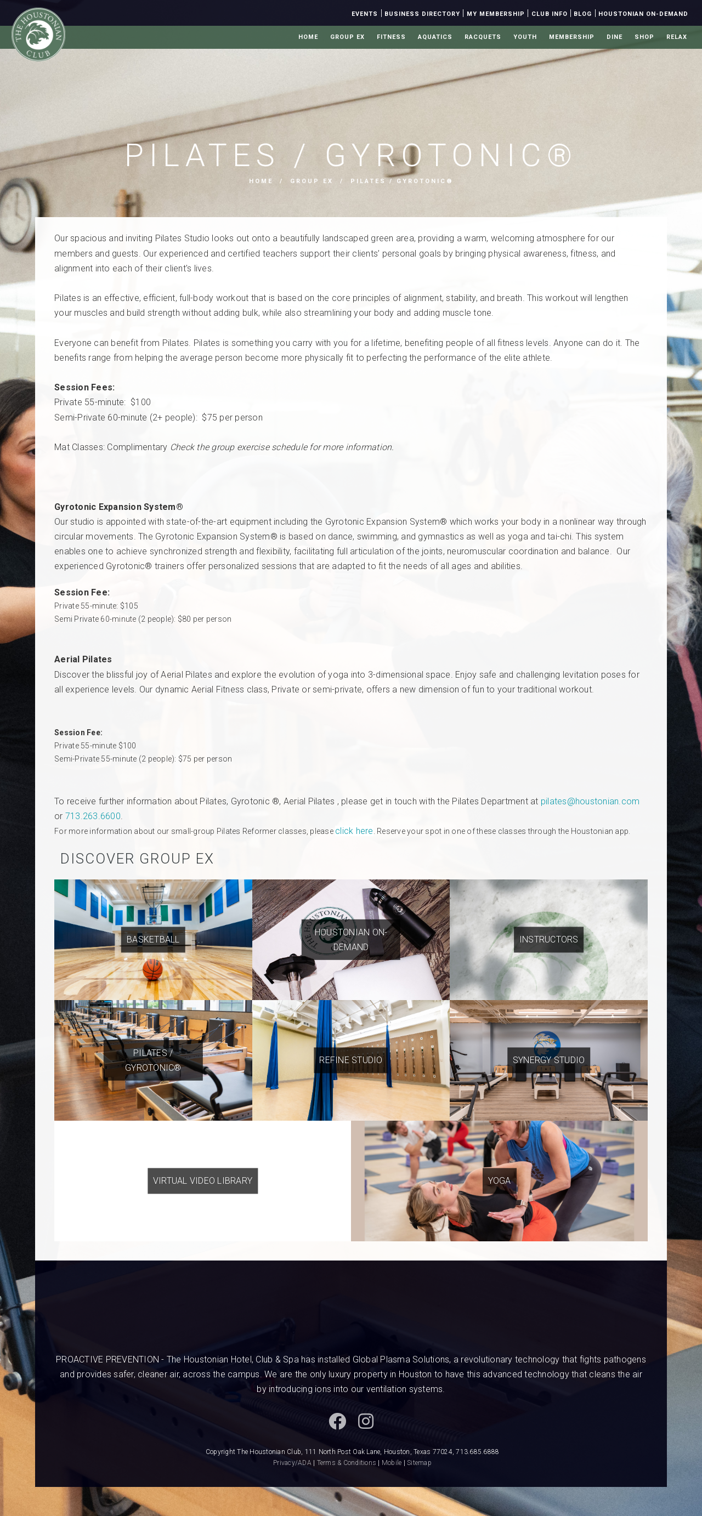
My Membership (496, 14)
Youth (525, 37)
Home (308, 37)
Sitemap (419, 1463)
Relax (676, 37)
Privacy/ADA (292, 1463)
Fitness (391, 37)
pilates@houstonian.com (590, 801)
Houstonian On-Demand (643, 14)
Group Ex (347, 37)
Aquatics (435, 37)
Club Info (549, 14)
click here (354, 831)
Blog (583, 14)
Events (365, 14)
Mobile (392, 1463)
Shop (644, 37)
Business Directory (422, 14)
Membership (572, 37)
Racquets (483, 37)
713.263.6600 (93, 816)
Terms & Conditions (347, 1463)
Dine (614, 37)
